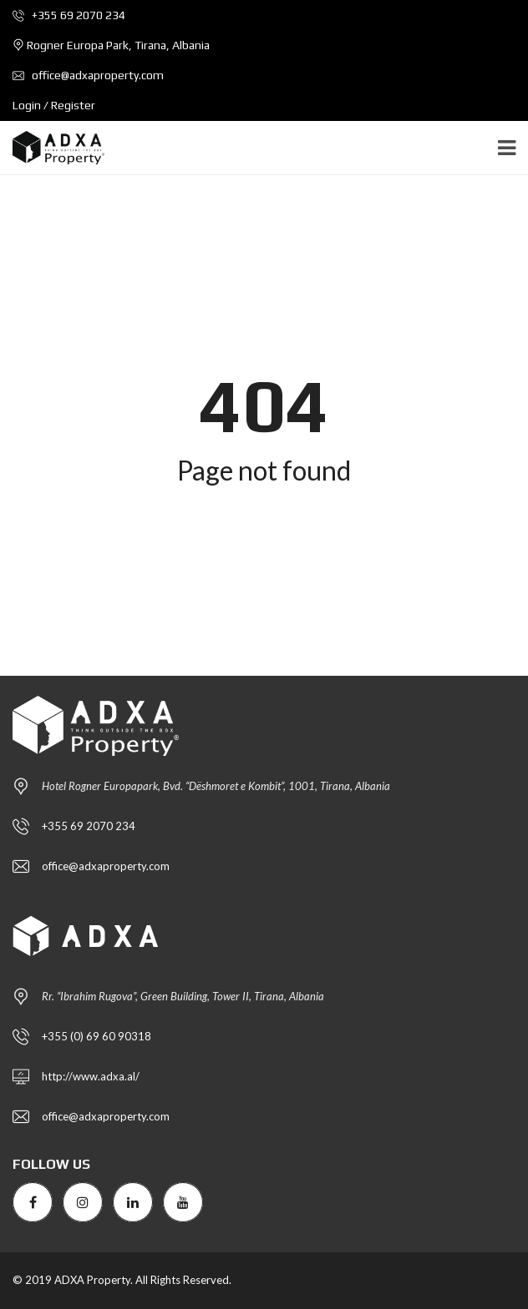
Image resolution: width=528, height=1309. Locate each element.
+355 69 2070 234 (69, 15)
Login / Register (54, 105)
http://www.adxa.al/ (91, 1076)
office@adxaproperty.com (88, 75)
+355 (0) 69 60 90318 (96, 1036)
